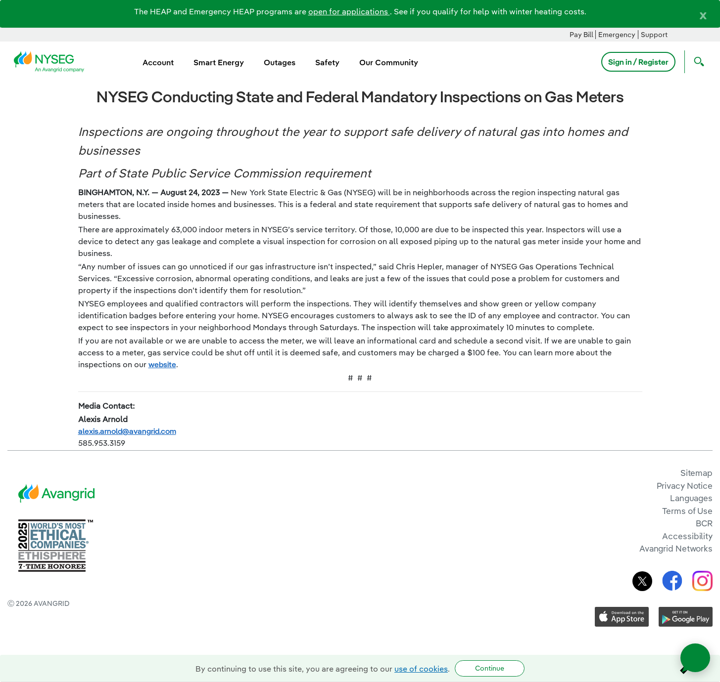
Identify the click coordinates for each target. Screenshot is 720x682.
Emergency (616, 34)
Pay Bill (581, 34)
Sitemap (696, 473)
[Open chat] (695, 657)
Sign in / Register (638, 62)
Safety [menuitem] (327, 62)
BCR (704, 523)
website (162, 364)
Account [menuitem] (158, 62)
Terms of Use (687, 511)
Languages (691, 498)
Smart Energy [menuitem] (218, 62)
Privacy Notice (685, 485)
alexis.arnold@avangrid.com (127, 431)
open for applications (349, 11)
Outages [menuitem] (279, 62)
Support (654, 34)
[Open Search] (696, 61)
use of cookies (421, 669)
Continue (489, 668)
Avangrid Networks (676, 548)
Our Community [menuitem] (388, 62)
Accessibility (687, 536)
